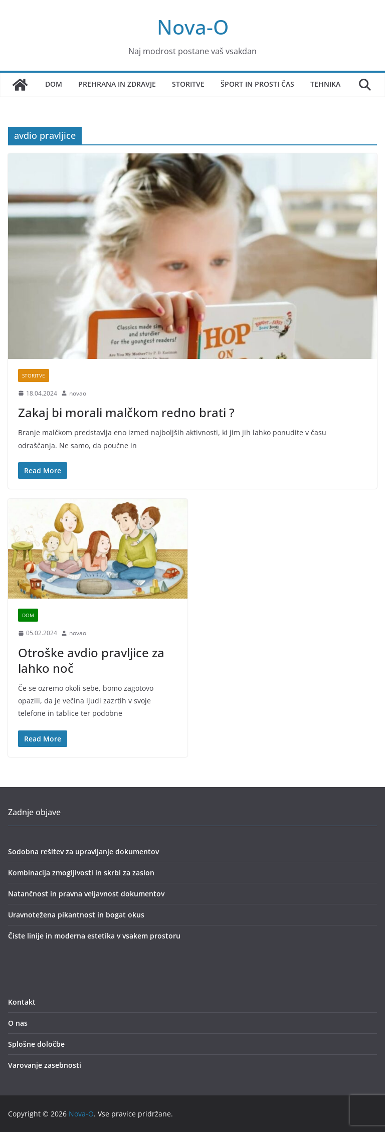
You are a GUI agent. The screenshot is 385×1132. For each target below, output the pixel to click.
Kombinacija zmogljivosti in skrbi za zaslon (81, 872)
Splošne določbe (36, 1044)
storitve (33, 375)
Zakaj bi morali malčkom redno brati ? (126, 412)
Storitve (188, 84)
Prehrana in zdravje (117, 84)
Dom (53, 84)
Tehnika (325, 84)
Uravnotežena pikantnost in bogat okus (76, 914)
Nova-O (193, 27)
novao (77, 393)
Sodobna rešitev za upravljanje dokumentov (83, 851)
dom (28, 615)
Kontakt (22, 1002)
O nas (18, 1023)
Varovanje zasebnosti (44, 1065)
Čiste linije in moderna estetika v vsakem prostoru (94, 935)
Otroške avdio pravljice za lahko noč (91, 660)
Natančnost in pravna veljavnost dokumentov (86, 893)
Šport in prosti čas (257, 84)
